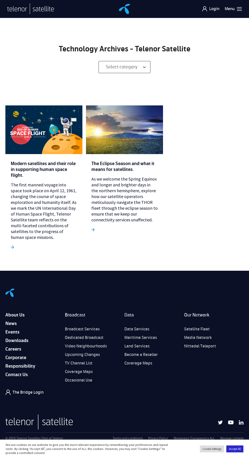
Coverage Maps (79, 371)
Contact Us (16, 375)
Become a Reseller (141, 354)
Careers (13, 349)
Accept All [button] (235, 449)
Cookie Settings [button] (212, 449)
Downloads (17, 341)
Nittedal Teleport (200, 346)
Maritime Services (140, 337)
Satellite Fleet (197, 329)
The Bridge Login (28, 392)
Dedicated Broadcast (84, 337)
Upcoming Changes (82, 354)
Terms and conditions (128, 438)
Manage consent (232, 438)
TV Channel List (79, 363)
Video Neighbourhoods (86, 346)
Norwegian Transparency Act (194, 438)
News (11, 324)
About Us (15, 315)
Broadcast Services (82, 329)
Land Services (137, 346)
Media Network (198, 337)
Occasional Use (78, 380)
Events (12, 332)
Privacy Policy (158, 438)
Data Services (136, 329)
